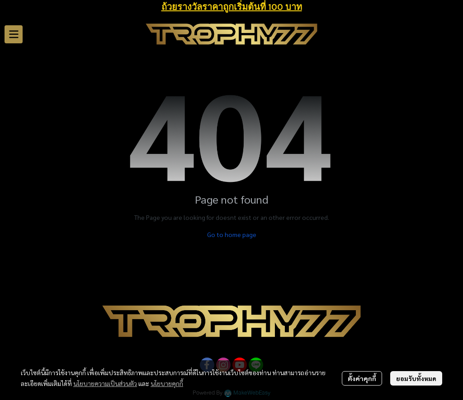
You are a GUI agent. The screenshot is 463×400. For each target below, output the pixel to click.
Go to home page (231, 234)
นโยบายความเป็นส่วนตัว (105, 383)
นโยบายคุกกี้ (167, 383)
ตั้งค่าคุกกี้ (362, 378)
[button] (452, 34)
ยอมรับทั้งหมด (416, 378)
